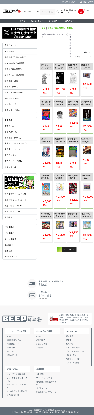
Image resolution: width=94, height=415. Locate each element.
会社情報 (40, 369)
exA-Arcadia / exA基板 (14, 63)
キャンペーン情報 (73, 347)
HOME (22, 21)
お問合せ (40, 347)
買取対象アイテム (13, 340)
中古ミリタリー (11, 155)
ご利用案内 (9, 233)
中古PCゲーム (11, 131)
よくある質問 (70, 1)
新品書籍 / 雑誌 (11, 80)
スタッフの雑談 (72, 362)
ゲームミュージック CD (15, 92)
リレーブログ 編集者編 (15, 374)
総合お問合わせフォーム (46, 392)
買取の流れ (11, 347)
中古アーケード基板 (13, 160)
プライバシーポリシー (45, 378)
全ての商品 (9, 51)
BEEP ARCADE (11, 256)
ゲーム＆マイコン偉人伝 (16, 391)
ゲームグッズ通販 (44, 331)
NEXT (71, 249)
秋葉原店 (8, 250)
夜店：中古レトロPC (14, 205)
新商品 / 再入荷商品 (13, 69)
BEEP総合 (9, 244)
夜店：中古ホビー (12, 211)
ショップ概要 (10, 238)
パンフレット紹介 (73, 358)
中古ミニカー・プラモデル (16, 143)
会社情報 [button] (68, 21)
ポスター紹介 (71, 355)
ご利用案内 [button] (53, 21)
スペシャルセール (12, 98)
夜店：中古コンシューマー (16, 199)
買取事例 (69, 340)
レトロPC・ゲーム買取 (16, 331)
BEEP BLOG (71, 331)
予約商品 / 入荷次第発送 (15, 57)
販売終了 (8, 217)
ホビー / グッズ (11, 86)
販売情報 (69, 343)
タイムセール (10, 166)
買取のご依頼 (12, 355)
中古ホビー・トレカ (13, 149)
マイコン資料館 (12, 394)
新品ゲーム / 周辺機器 (14, 74)
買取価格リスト (12, 343)
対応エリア (11, 351)
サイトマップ (41, 388)
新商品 (70, 28)
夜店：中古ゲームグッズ (15, 193)
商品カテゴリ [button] (36, 21)
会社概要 (40, 374)
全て (44, 28)
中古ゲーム (9, 125)
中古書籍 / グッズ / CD (14, 137)
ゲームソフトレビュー (75, 351)
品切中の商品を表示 (70, 45)
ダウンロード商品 (12, 109)
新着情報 (69, 336)
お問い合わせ (87, 1)
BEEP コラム (12, 369)
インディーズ (10, 104)
